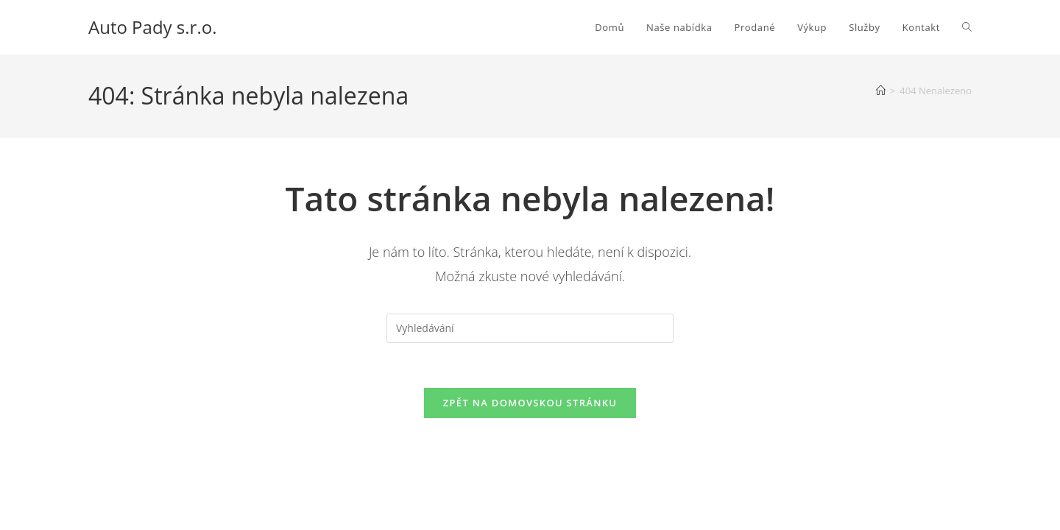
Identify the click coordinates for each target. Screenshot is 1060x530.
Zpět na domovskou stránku (530, 402)
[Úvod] (881, 90)
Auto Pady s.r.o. (152, 27)
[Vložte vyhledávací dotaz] (530, 328)
